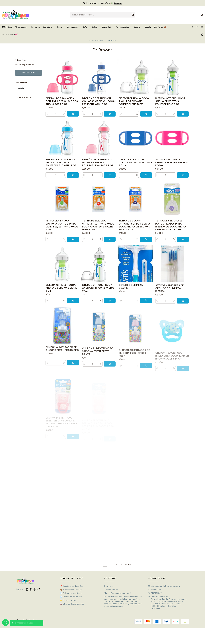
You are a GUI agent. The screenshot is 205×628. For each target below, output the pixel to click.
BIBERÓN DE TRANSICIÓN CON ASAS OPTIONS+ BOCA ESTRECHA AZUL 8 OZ (98, 101)
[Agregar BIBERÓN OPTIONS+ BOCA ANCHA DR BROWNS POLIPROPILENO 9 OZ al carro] (183, 114)
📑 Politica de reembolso (71, 593)
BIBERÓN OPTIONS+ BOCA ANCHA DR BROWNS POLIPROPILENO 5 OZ (134, 101)
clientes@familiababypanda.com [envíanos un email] (164, 586)
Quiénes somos (111, 589)
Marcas (100, 40)
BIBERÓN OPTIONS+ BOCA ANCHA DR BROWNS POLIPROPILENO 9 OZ (170, 101)
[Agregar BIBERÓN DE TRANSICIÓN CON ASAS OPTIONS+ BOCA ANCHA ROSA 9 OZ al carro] (73, 114)
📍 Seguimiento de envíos (71, 586)
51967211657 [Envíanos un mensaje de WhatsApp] (154, 593)
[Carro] (201, 15)
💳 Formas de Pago (68, 600)
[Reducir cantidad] (47, 113)
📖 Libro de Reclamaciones (72, 604)
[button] (7, 27)
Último (128, 564)
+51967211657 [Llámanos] (155, 589)
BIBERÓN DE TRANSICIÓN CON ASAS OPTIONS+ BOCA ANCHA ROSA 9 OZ (62, 101)
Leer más (118, 3)
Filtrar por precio (28, 98)
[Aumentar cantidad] (64, 113)
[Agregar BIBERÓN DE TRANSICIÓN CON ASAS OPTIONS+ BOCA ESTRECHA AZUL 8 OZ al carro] (110, 114)
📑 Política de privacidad (71, 596)
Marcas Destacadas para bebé (117, 593)
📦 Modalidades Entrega (71, 589)
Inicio (91, 40)
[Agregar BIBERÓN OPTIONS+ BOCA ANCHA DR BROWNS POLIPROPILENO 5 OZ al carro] (146, 114)
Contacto (108, 586)
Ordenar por (21, 82)
